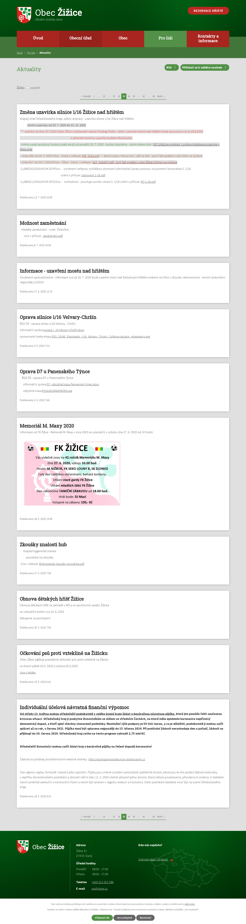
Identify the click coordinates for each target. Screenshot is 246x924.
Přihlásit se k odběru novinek (205, 67)
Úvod (38, 37)
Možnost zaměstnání (43, 223)
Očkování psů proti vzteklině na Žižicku (63, 653)
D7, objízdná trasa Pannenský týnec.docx (73, 384)
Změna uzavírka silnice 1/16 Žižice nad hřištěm (72, 112)
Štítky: (21, 87)
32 (119, 96)
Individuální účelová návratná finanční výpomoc (74, 707)
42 (144, 96)
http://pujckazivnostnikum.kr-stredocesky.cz (116, 759)
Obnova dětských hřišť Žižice (52, 599)
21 (104, 96)
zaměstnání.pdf (53, 236)
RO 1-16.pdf (148, 182)
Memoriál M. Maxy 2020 (47, 426)
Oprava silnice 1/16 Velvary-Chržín (58, 317)
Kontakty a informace (208, 38)
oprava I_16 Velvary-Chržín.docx (63, 330)
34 (129, 96)
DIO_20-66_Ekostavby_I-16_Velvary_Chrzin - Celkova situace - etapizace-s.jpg (101, 336)
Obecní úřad (80, 37)
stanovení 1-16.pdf (93, 175)
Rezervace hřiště (208, 11)
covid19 (35, 88)
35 (134, 96)
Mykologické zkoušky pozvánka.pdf (61, 564)
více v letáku (28, 672)
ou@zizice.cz (100, 889)
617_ (135, 162)
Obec (123, 37)
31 (114, 96)
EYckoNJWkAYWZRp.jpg (57, 391)
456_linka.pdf (90, 156)
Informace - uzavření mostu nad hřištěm (64, 271)
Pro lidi (166, 37)
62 (154, 96)
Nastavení (145, 917)
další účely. (190, 904)
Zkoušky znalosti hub (43, 544)
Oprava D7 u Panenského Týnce (55, 371)
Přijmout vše (102, 917)
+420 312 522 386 (103, 882)
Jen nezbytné (124, 917)
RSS (171, 67)
